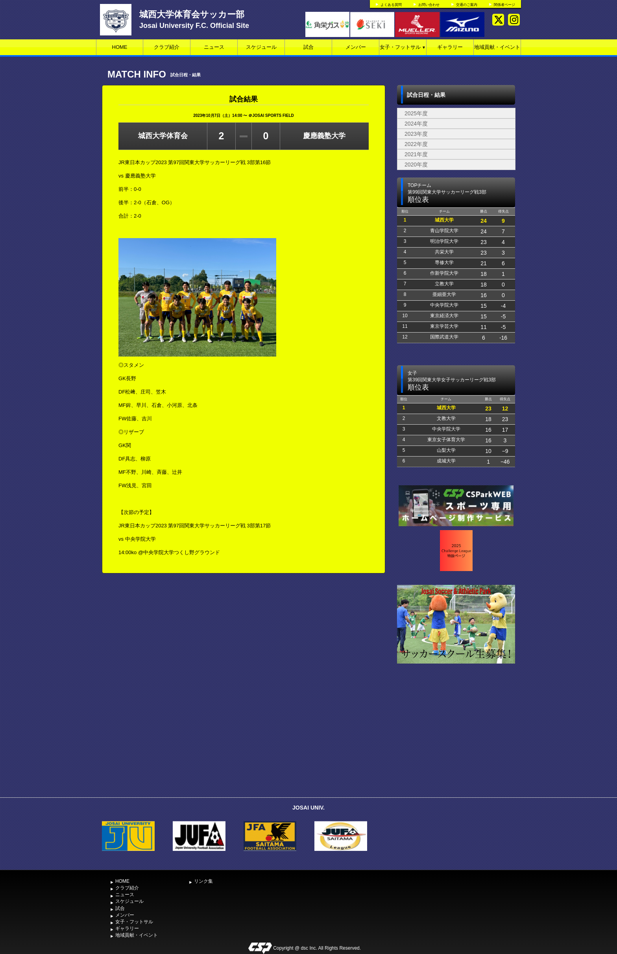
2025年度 (416, 113)
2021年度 (416, 154)
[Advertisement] (456, 734)
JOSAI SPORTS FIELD (273, 115)
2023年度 (416, 134)
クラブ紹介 (166, 47)
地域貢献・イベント (497, 47)
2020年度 (416, 164)
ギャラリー (450, 47)
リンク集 (203, 881)
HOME (119, 47)
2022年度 (416, 144)
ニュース (214, 47)
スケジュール (261, 47)
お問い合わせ (429, 5)
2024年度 (416, 123)
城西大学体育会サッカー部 (191, 14)
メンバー (355, 47)
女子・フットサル (403, 47)
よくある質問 (391, 5)
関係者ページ (504, 5)
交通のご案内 (466, 5)
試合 (308, 47)
